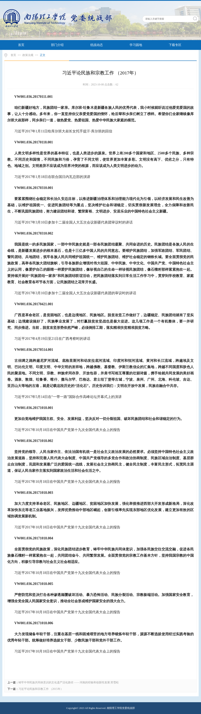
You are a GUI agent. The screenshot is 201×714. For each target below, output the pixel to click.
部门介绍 (57, 45)
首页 (21, 45)
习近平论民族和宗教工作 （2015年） (40, 688)
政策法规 (27, 55)
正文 (42, 55)
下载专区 (175, 45)
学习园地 (136, 45)
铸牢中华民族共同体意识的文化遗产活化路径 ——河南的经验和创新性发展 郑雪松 (68, 682)
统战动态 (96, 45)
